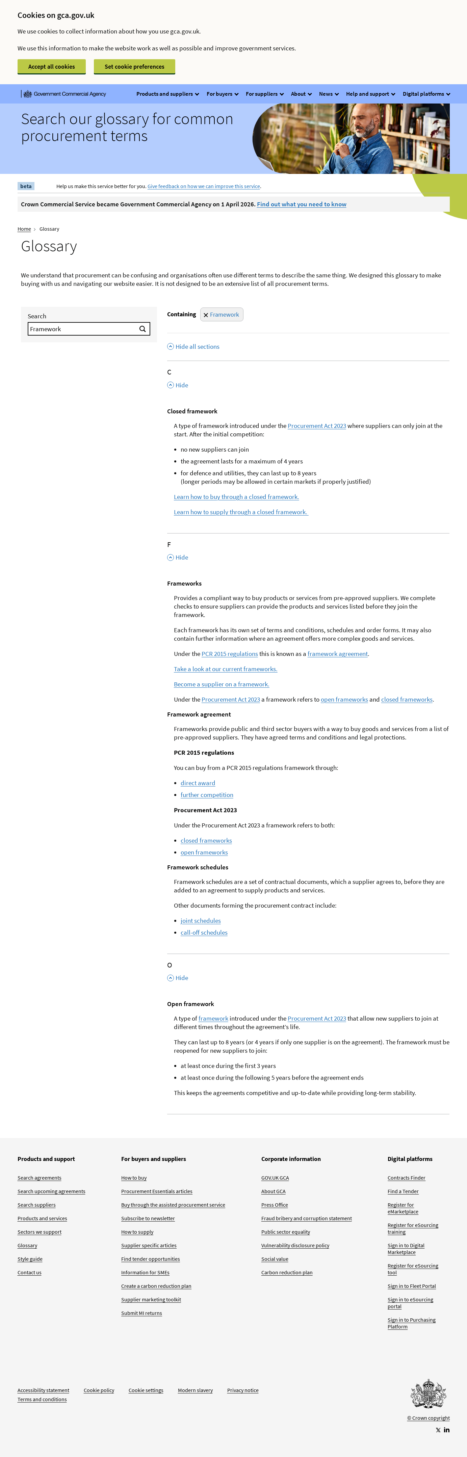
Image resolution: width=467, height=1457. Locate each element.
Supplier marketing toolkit (151, 1299)
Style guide (30, 1258)
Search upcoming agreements (51, 1191)
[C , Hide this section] (308, 381)
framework (213, 1018)
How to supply (137, 1231)
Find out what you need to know (301, 204)
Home (24, 228)
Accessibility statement (43, 1390)
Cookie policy (99, 1390)
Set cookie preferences (134, 66)
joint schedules (201, 920)
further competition (207, 795)
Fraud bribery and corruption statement (306, 1218)
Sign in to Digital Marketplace (406, 1248)
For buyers (222, 93)
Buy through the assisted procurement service (173, 1204)
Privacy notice (243, 1390)
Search (37, 316)
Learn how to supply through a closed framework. (241, 512)
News (328, 93)
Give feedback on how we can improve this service (204, 186)
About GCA (273, 1191)
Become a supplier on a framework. (221, 684)
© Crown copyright (428, 1417)
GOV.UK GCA (275, 1177)
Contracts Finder (406, 1177)
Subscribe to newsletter (148, 1218)
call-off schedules (204, 932)
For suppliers (264, 93)
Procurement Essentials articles (156, 1191)
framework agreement (338, 654)
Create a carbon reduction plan (156, 1285)
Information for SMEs (145, 1272)
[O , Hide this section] (308, 974)
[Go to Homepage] (428, 1395)
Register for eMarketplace (403, 1208)
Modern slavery (195, 1390)
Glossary (27, 1245)
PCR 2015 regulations (230, 654)
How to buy (134, 1177)
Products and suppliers (167, 93)
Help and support (370, 93)
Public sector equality (285, 1231)
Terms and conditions (42, 1399)
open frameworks (344, 699)
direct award (198, 783)
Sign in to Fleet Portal (412, 1285)
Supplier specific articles (149, 1245)
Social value (274, 1258)
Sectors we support (39, 1231)
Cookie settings (146, 1390)
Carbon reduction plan (287, 1272)
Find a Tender (403, 1191)
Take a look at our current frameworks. (226, 669)
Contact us (30, 1272)
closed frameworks (407, 699)
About (301, 93)
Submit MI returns (141, 1313)
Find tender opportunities (150, 1258)
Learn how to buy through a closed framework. (236, 497)
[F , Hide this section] (308, 553)
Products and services (42, 1218)
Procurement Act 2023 (317, 426)
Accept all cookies (51, 66)
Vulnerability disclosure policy (295, 1245)
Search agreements (39, 1177)
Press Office (274, 1204)
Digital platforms (426, 93)
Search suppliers (37, 1204)
